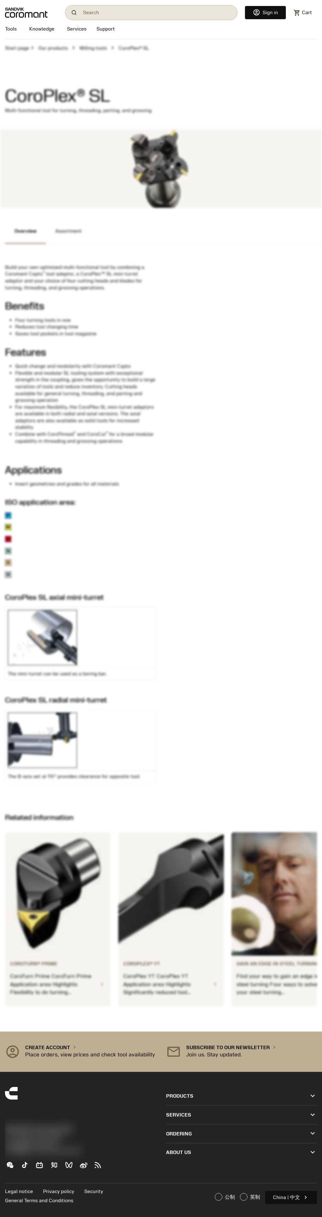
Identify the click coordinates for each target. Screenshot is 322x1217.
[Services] (77, 29)
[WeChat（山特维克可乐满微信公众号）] (12, 1167)
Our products (53, 48)
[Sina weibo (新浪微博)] (86, 1167)
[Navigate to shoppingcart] (302, 13)
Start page (17, 48)
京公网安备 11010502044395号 (42, 1151)
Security (93, 1191)
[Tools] (12, 29)
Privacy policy (58, 1191)
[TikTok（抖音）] (27, 1167)
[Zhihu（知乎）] (56, 1167)
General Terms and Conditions (39, 1200)
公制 (225, 1197)
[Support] (106, 29)
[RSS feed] (100, 1167)
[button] (80, 1051)
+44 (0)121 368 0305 (34, 1137)
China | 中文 (291, 1197)
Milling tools (93, 48)
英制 (250, 1197)
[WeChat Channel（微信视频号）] (71, 1167)
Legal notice (19, 1191)
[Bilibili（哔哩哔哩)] (42, 1167)
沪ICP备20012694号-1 (31, 1144)
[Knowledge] (41, 29)
